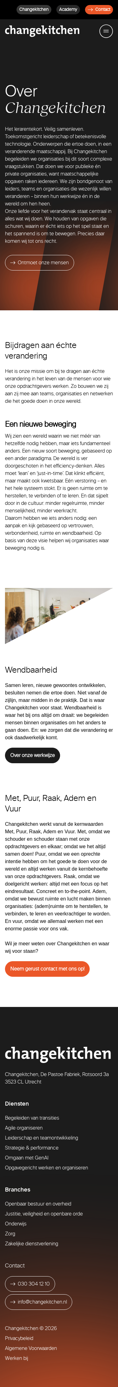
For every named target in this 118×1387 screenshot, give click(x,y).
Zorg (10, 1234)
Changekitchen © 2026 (31, 1328)
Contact (99, 9)
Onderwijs (15, 1224)
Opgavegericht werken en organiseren (46, 1168)
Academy (68, 9)
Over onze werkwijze (32, 755)
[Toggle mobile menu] (106, 31)
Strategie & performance (32, 1148)
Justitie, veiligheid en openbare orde (44, 1214)
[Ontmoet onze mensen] (39, 262)
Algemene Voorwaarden (31, 1348)
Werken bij (16, 1358)
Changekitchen (34, 9)
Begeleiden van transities (32, 1118)
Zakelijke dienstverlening (31, 1244)
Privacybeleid (19, 1338)
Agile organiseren (24, 1128)
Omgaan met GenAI (27, 1158)
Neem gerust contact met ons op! (47, 969)
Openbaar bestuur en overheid (38, 1204)
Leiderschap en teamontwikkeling (41, 1138)
